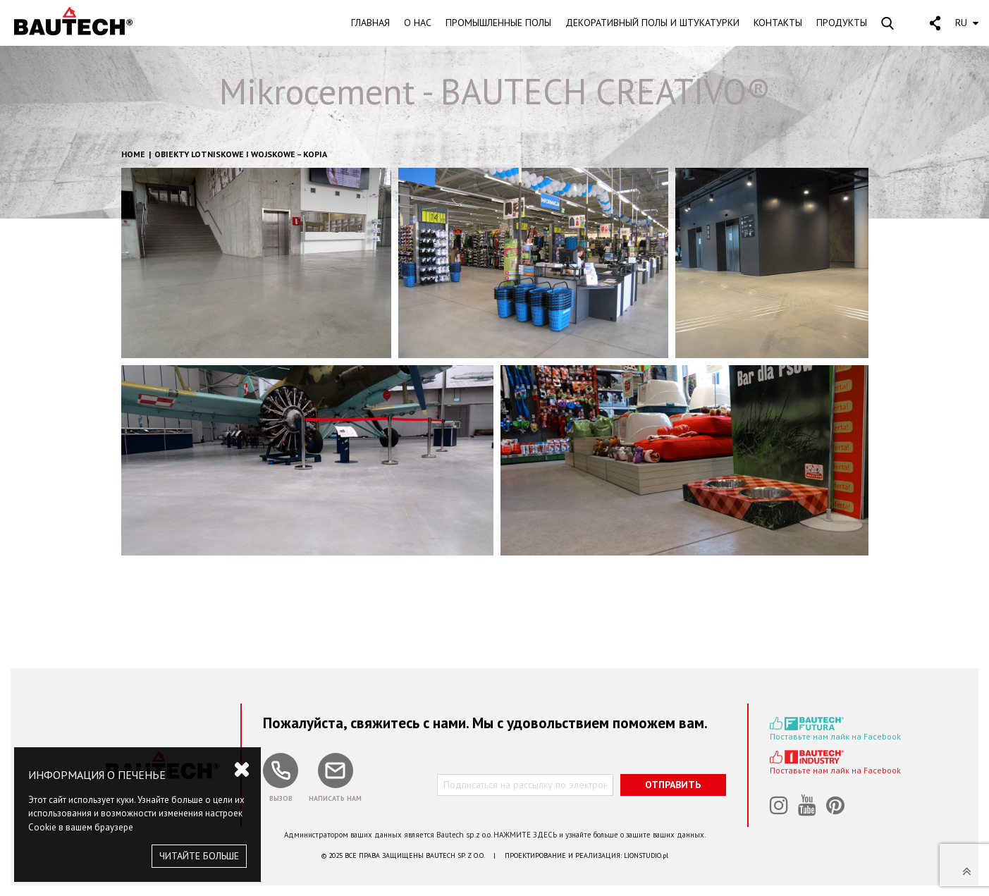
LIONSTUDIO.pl (646, 855)
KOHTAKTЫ (778, 22)
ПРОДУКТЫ (841, 22)
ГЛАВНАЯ (370, 22)
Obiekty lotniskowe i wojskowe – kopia (240, 154)
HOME (133, 154)
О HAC (417, 22)
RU (966, 22)
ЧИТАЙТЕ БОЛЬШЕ (199, 855)
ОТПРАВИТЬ (673, 784)
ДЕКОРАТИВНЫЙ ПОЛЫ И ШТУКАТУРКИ (652, 22)
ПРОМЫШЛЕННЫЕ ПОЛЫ (498, 22)
